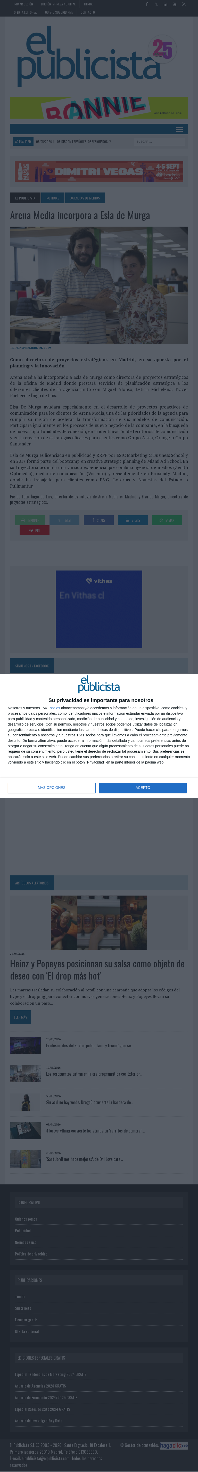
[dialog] (99, 736)
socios (55, 708)
